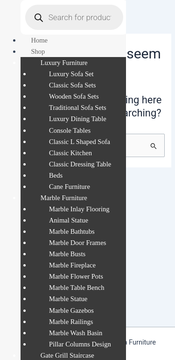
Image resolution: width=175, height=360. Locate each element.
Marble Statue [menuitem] (68, 298)
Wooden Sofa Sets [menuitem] (74, 96)
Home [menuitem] (39, 40)
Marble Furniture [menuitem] (64, 198)
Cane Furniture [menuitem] (69, 186)
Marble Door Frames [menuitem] (77, 242)
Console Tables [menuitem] (70, 130)
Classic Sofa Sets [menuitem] (72, 85)
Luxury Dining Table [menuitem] (77, 118)
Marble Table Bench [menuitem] (77, 287)
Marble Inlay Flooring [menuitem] (79, 209)
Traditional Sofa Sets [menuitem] (77, 107)
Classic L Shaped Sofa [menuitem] (79, 141)
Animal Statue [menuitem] (68, 220)
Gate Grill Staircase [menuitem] (67, 355)
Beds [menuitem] (56, 175)
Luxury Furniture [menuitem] (64, 62)
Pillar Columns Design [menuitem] (80, 344)
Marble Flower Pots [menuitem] (76, 276)
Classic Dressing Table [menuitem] (80, 164)
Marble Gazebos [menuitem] (71, 310)
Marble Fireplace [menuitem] (72, 265)
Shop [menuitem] (38, 51)
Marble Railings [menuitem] (71, 321)
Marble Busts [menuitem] (67, 254)
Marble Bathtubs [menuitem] (72, 231)
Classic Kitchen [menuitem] (70, 153)
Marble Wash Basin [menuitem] (75, 333)
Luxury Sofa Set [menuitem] (71, 74)
